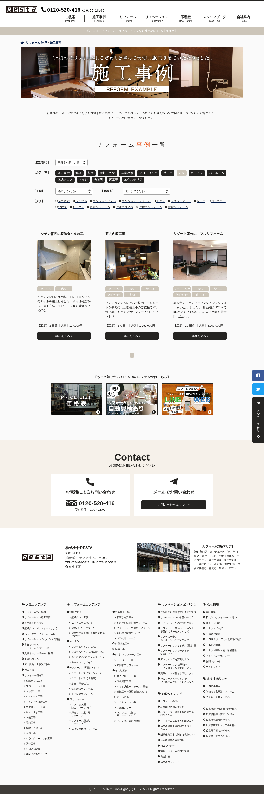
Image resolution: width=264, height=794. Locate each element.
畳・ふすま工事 (34, 710)
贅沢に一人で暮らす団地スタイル (178, 671)
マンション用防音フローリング (80, 704)
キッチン (193, 172)
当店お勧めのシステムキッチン (88, 655)
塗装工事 (30, 731)
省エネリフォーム (169, 760)
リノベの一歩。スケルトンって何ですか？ (174, 636)
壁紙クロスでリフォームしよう (41, 626)
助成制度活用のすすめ (172, 704)
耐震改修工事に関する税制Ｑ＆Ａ (178, 732)
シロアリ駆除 (33, 747)
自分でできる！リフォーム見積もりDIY (37, 644)
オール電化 (123, 695)
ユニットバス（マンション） (86, 671)
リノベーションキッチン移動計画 (178, 643)
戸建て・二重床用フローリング (80, 712)
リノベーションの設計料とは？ (177, 621)
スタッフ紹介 (213, 621)
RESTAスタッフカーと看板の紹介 (224, 637)
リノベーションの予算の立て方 (177, 615)
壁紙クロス (65, 178)
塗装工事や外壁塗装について (132, 689)
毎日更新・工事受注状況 (37, 662)
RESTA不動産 (213, 684)
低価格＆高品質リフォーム (220, 689)
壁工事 (165, 172)
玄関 (90, 172)
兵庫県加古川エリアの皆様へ (221, 723)
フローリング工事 (35, 684)
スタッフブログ (214, 18)
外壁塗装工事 (122, 641)
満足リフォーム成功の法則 (174, 749)
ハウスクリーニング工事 (39, 736)
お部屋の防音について (128, 631)
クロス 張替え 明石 (218, 695)
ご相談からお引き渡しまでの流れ (178, 610)
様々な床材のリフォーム (84, 726)
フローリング (146, 172)
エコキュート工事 (126, 700)
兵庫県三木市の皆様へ (218, 734)
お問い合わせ (213, 659)
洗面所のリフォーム (82, 686)
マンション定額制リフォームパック (126, 712)
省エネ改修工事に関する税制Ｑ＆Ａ (175, 725)
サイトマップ (213, 664)
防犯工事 (30, 741)
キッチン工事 (33, 689)
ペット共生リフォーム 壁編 (132, 684)
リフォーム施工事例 (35, 610)
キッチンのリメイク (82, 660)
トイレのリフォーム (82, 692)
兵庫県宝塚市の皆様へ (218, 717)
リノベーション (156, 18)
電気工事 (30, 720)
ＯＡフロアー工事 (126, 674)
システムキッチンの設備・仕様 (88, 649)
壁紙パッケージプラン (83, 625)
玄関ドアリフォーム (127, 663)
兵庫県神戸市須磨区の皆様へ (221, 706)
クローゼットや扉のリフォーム (133, 625)
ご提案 (70, 18)
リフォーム (127, 18)
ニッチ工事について (82, 620)
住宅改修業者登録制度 (172, 738)
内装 (179, 172)
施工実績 (29, 667)
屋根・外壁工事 (34, 725)
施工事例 (99, 18)
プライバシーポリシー (218, 653)
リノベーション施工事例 (37, 615)
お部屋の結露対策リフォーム (132, 620)
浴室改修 (125, 172)
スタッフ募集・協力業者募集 (221, 648)
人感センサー (124, 705)
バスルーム (213, 172)
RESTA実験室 (167, 743)
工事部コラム (31, 656)
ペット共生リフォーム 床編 (39, 631)
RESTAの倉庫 (213, 642)
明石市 (212, 561)
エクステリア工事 (35, 704)
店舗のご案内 (213, 631)
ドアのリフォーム (126, 636)
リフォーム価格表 (33, 673)
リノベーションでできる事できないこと (174, 650)
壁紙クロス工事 (34, 678)
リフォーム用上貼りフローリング (82, 720)
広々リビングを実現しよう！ (175, 657)
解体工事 (120, 647)
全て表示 (63, 172)
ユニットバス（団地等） (84, 676)
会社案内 (243, 18)
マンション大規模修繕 (128, 718)
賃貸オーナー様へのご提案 (38, 651)
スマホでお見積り (33, 621)
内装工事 (30, 715)
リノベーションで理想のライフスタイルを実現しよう (175, 664)
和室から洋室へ (125, 615)
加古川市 (224, 561)
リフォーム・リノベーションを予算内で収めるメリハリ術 (177, 628)
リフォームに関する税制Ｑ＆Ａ (176, 718)
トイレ (82, 178)
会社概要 (74, 565)
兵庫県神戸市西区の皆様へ (220, 712)
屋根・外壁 (106, 172)
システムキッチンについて (85, 644)
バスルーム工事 (34, 694)
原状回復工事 (124, 679)
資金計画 (165, 754)
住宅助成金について (36, 752)
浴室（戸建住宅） (80, 681)
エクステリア (131, 178)
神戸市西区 (200, 549)
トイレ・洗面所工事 (36, 699)
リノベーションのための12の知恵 (42, 637)
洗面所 (97, 178)
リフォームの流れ (169, 699)
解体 (78, 172)
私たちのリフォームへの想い (221, 615)
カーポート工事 (125, 658)
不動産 (185, 18)
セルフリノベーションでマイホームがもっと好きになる (177, 678)
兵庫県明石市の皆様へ (218, 728)
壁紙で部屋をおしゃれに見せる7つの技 (88, 632)
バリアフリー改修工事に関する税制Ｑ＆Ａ (177, 712)
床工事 (112, 178)
